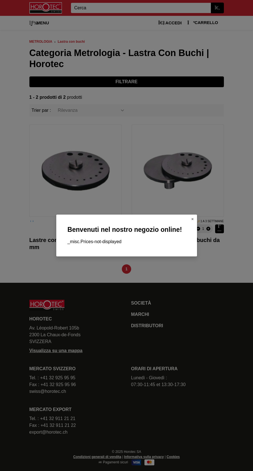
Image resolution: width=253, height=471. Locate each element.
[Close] (192, 219)
